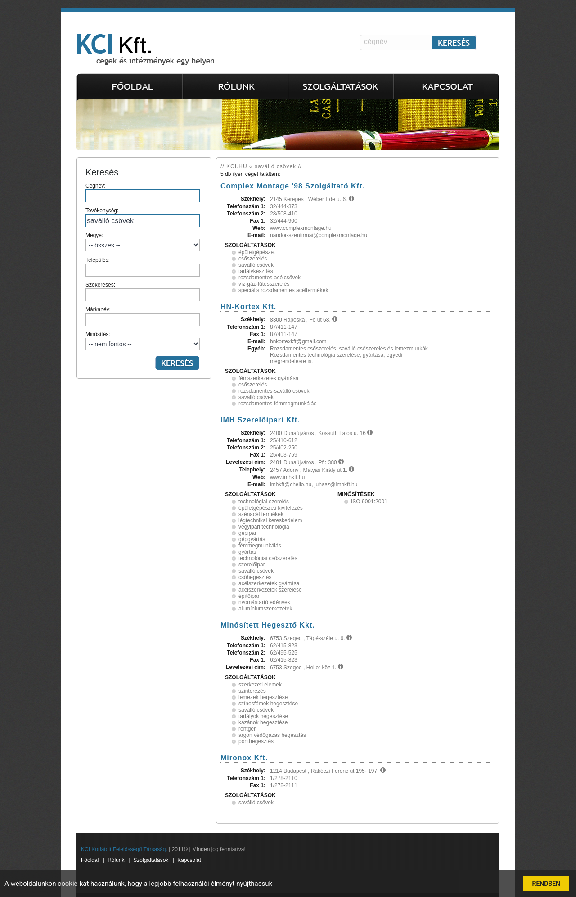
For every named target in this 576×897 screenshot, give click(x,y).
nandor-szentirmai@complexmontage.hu (318, 235)
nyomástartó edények (264, 602)
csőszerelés (252, 259)
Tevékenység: (143, 217)
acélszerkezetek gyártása (268, 583)
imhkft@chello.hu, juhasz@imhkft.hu (313, 484)
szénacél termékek (261, 514)
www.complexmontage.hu (301, 228)
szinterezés (252, 691)
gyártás (247, 552)
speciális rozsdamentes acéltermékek (283, 290)
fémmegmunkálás (259, 546)
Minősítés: (143, 340)
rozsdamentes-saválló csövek (273, 391)
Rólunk (116, 860)
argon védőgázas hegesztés (272, 735)
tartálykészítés (255, 271)
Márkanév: (143, 316)
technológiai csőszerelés (267, 558)
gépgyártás (251, 539)
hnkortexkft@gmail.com (298, 341)
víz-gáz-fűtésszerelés (263, 284)
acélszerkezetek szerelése (270, 590)
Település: (143, 267)
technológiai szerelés (263, 501)
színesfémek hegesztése (268, 703)
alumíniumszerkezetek (265, 608)
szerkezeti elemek (260, 685)
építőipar (249, 596)
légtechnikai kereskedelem (270, 520)
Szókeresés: (143, 291)
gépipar (247, 533)
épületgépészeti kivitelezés (270, 508)
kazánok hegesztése (263, 722)
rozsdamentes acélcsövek (269, 277)
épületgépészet (256, 252)
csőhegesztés (254, 577)
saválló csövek (256, 265)
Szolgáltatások (150, 860)
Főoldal (90, 860)
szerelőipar (251, 564)
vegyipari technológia (263, 527)
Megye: (143, 241)
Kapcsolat (189, 860)
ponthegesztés (256, 741)
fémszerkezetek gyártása (268, 378)
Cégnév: (143, 192)
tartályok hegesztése (263, 716)
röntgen (247, 729)
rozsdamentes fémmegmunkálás (277, 403)
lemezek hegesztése (263, 697)
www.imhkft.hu (287, 477)
